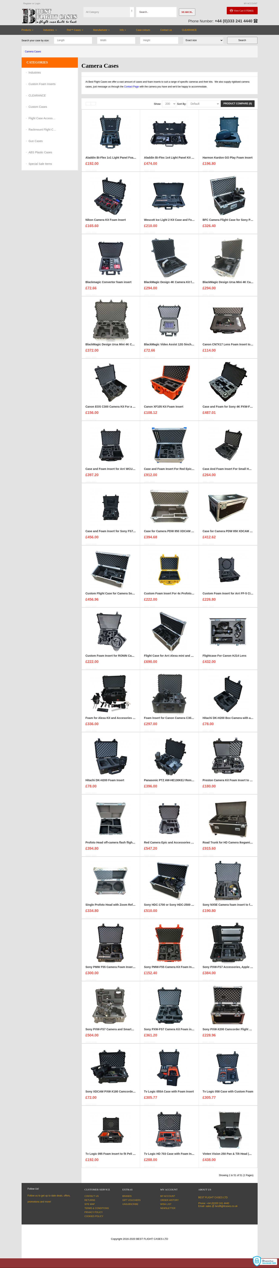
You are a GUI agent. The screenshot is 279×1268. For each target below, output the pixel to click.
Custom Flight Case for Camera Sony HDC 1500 (117, 595)
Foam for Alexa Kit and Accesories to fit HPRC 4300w (121, 720)
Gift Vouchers (131, 1200)
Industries (35, 72)
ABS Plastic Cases (40, 152)
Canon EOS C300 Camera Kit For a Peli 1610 (115, 409)
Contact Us (92, 1196)
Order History (169, 1200)
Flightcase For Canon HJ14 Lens (224, 658)
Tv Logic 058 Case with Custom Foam (228, 1094)
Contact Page (131, 86)
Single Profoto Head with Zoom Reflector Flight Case (121, 907)
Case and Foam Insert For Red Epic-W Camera (175, 471)
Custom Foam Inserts (42, 84)
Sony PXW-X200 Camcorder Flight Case (229, 1031)
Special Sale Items (40, 163)
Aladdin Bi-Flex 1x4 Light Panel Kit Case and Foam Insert (182, 160)
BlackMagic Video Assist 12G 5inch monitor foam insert (181, 346)
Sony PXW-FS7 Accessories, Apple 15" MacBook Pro (238, 969)
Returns (90, 1200)
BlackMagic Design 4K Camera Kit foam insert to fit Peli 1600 (185, 284)
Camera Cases (33, 51)
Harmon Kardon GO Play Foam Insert (227, 160)
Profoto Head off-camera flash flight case (113, 844)
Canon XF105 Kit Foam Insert (163, 409)
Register (27, 3)
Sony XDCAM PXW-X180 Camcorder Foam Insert (118, 1094)
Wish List (165, 1204)
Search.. (187, 12)
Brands (127, 1196)
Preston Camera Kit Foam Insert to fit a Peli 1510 (235, 782)
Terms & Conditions (97, 1208)
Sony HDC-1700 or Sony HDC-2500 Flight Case (175, 907)
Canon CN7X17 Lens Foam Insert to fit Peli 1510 (235, 346)
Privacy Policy (94, 1212)
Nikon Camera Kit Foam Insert (106, 222)
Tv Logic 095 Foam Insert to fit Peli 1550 (112, 1156)
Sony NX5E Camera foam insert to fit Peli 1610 (233, 907)
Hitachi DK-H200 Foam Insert (105, 782)
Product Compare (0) (237, 103)
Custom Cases (38, 106)
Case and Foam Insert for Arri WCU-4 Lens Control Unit (123, 471)
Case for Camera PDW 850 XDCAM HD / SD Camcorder (180, 533)
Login (37, 3)
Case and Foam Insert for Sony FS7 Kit (112, 533)
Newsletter (168, 1208)
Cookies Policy (94, 1216)
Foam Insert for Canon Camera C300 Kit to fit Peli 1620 (180, 720)
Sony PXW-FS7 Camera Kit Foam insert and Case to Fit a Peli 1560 (188, 1031)
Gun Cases (36, 141)
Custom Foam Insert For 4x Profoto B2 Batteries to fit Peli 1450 (186, 595)
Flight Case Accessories (43, 118)
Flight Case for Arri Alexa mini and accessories (175, 658)
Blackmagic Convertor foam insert (109, 284)
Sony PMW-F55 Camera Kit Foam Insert (170, 969)
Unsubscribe (130, 1204)
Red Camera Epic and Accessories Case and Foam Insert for (184, 844)
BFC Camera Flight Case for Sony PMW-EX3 (232, 222)
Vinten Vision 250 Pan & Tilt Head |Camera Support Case (240, 1156)
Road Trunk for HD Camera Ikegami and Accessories (238, 844)
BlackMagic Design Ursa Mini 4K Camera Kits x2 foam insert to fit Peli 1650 (136, 346)
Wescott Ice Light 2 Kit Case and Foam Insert (174, 222)
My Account (167, 1196)
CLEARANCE (37, 95)
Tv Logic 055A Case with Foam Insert (169, 1094)
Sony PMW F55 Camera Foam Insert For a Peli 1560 (120, 969)
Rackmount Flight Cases (43, 129)
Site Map (90, 1204)
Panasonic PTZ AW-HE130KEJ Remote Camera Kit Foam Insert (186, 782)
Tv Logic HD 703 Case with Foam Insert (170, 1156)
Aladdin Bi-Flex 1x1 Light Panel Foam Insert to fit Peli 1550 (125, 160)
